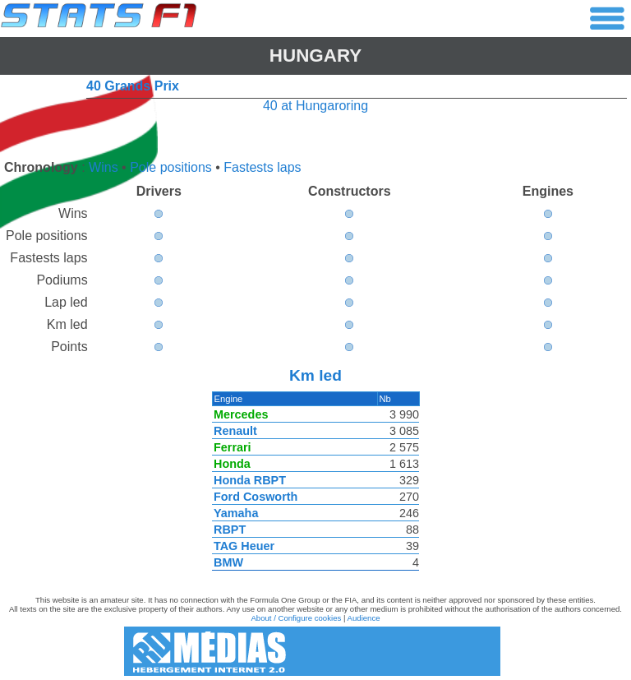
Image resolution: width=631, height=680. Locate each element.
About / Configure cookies (296, 617)
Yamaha (235, 513)
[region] (315, 485)
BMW (227, 562)
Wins (103, 167)
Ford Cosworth (255, 496)
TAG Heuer (243, 546)
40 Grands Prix (132, 86)
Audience (364, 617)
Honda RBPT (249, 480)
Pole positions (171, 167)
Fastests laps (262, 167)
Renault (234, 430)
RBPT (229, 529)
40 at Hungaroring (315, 106)
